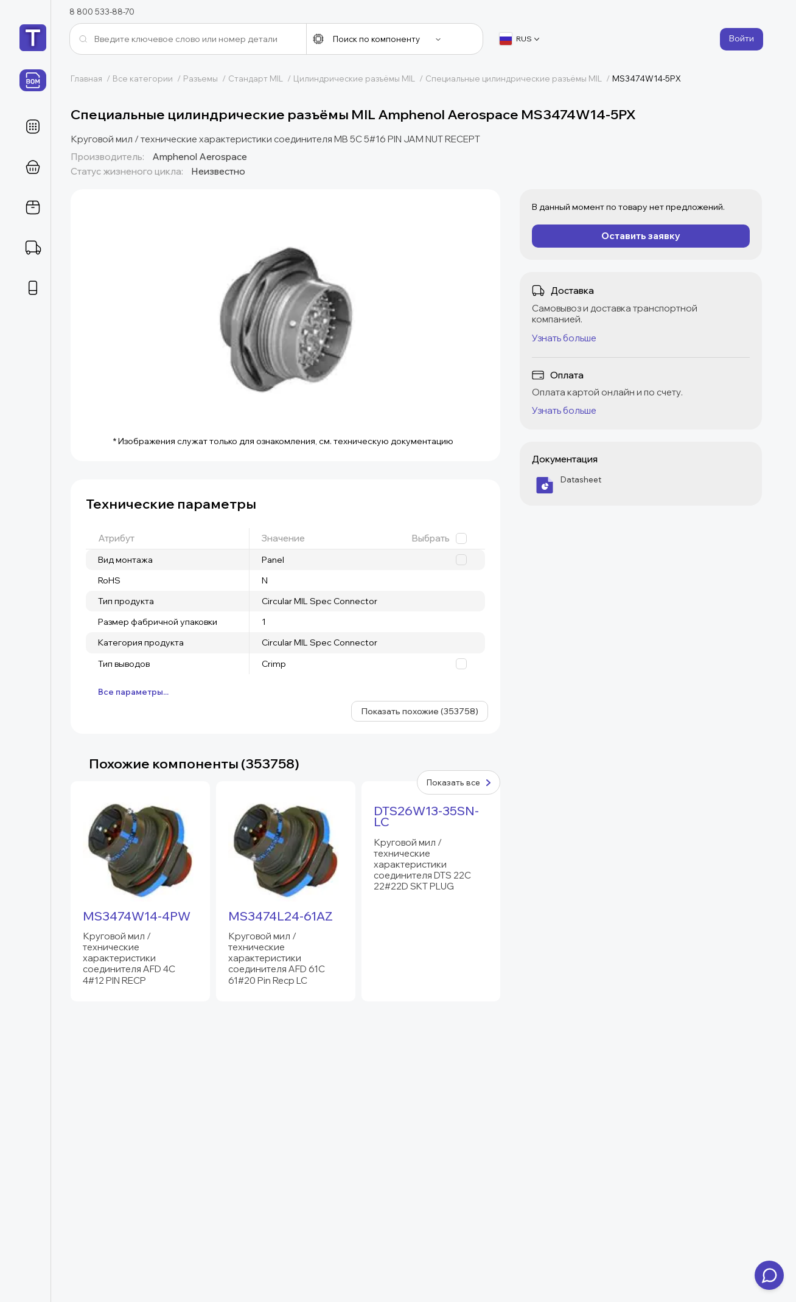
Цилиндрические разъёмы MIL (359, 78)
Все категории (148, 78)
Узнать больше (564, 338)
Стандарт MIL (260, 78)
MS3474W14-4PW (136, 916)
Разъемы (205, 78)
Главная (92, 78)
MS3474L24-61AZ (280, 916)
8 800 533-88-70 (101, 11)
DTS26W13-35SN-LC (426, 816)
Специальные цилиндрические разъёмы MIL (518, 78)
